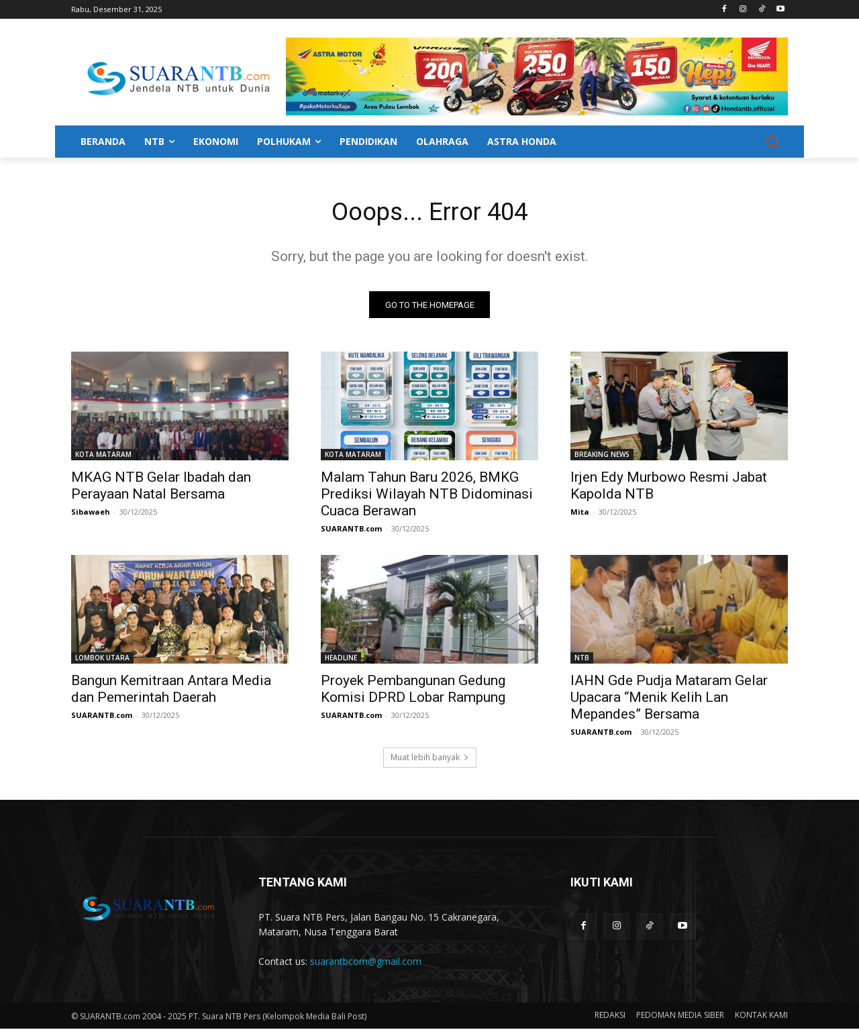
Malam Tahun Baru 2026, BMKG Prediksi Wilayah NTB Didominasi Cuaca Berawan (427, 497)
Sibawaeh (90, 515)
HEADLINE (341, 661)
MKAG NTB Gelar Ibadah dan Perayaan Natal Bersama (161, 488)
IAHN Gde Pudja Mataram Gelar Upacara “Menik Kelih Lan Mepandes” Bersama (669, 700)
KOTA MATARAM (103, 457)
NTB (581, 661)
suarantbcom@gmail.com (365, 964)
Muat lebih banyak (430, 760)
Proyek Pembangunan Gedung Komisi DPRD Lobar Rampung (413, 692)
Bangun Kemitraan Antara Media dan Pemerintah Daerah (171, 692)
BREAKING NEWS (601, 457)
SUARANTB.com (351, 532)
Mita (579, 515)
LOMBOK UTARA (102, 661)
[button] (772, 141)
